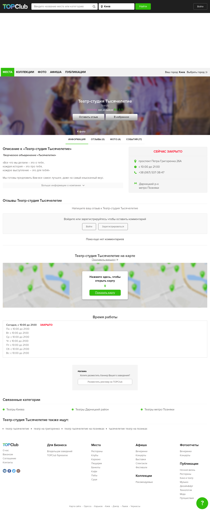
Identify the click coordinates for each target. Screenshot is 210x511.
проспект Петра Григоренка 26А (160, 161)
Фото (42, 72)
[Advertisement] (105, 40)
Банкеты (95, 467)
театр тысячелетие (17, 428)
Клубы (94, 455)
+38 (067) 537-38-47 (151, 172)
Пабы (94, 475)
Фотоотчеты (189, 445)
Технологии (186, 490)
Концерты (141, 455)
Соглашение (9, 458)
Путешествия (187, 498)
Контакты (8, 462)
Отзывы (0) (98, 139)
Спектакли (141, 463)
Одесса (87, 506)
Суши (94, 479)
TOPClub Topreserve (57, 455)
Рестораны (97, 451)
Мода (183, 494)
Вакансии (8, 454)
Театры (105, 105)
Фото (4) (115, 139)
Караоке (95, 459)
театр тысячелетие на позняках (84, 428)
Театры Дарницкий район (92, 409)
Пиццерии (96, 463)
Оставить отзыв (88, 117)
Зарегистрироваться (113, 226)
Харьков (98, 506)
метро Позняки (149, 188)
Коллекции (25, 72)
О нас (6, 450)
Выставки (141, 459)
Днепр (116, 506)
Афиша (56, 72)
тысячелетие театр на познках (128, 428)
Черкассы (135, 506)
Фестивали (141, 467)
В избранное (121, 117)
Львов (125, 506)
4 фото (81, 131)
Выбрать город (196, 72)
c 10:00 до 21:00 (149, 167)
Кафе (94, 471)
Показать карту (105, 292)
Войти (200, 6)
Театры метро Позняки (159, 409)
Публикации (75, 72)
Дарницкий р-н (149, 184)
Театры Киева (15, 409)
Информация (76, 139)
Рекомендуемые (144, 482)
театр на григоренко (47, 428)
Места (7, 72)
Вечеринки (141, 451)
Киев (107, 506)
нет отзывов (105, 109)
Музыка (184, 482)
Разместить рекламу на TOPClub (105, 381)
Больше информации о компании (63, 185)
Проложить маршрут (105, 259)
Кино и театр (186, 478)
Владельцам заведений (59, 451)
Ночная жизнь (187, 470)
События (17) (134, 139)
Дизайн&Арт (186, 486)
